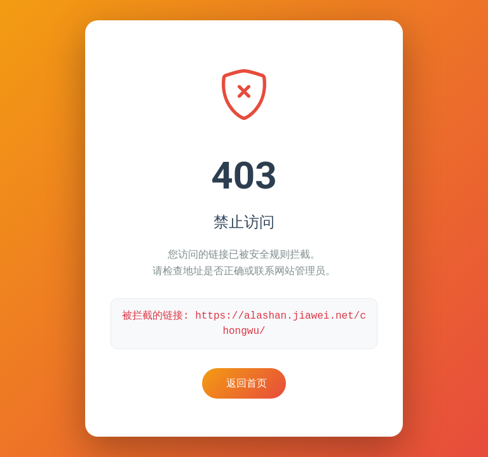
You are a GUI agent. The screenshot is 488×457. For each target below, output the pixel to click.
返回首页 (246, 383)
